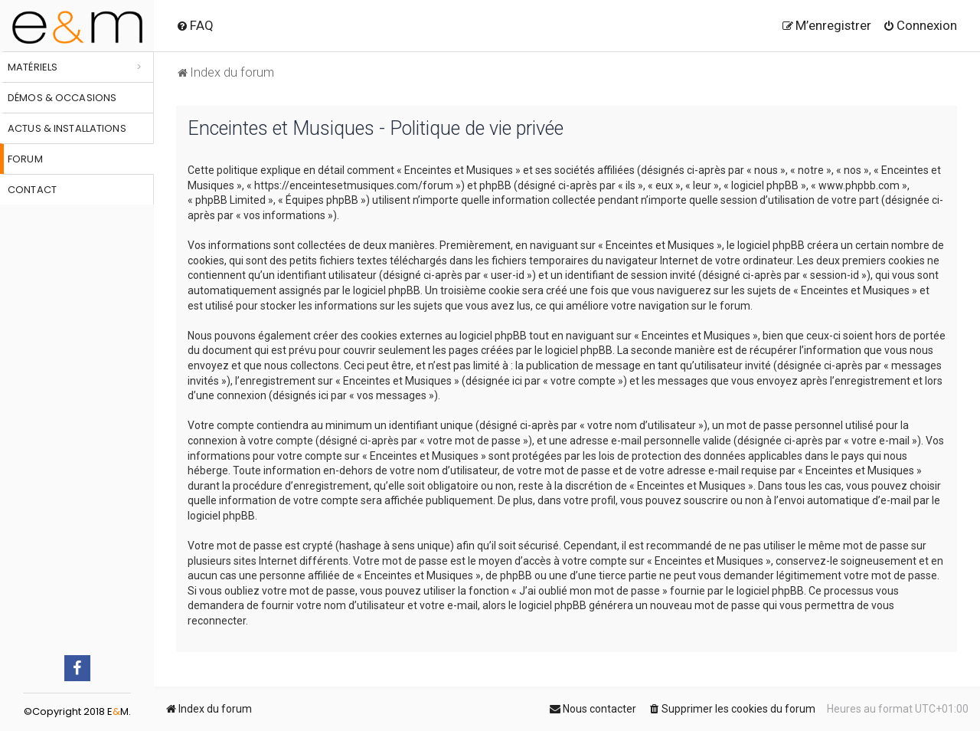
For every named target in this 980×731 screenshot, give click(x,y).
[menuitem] (195, 25)
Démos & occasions (62, 97)
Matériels (32, 67)
